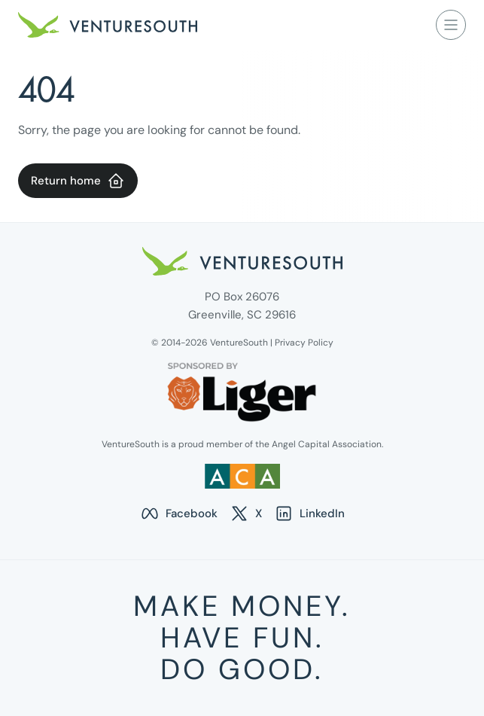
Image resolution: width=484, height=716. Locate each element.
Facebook (179, 513)
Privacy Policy (304, 343)
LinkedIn (309, 513)
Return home (78, 181)
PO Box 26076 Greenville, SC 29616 (242, 305)
